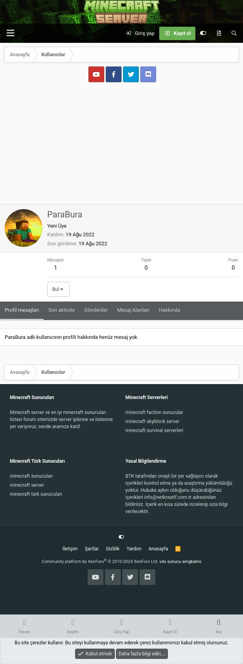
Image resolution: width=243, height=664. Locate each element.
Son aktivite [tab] (61, 310)
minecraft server (27, 485)
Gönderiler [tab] (96, 310)
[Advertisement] (121, 145)
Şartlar (92, 549)
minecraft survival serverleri (154, 430)
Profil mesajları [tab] (22, 310)
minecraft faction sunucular (154, 412)
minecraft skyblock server (152, 421)
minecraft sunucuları (31, 476)
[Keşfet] (219, 33)
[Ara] (234, 33)
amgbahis (191, 561)
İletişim (70, 549)
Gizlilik (113, 549)
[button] (10, 33)
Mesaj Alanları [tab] (133, 310)
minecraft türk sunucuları (36, 494)
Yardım (134, 549)
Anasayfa (158, 549)
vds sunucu (170, 561)
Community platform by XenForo (100, 561)
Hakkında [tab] (169, 310)
